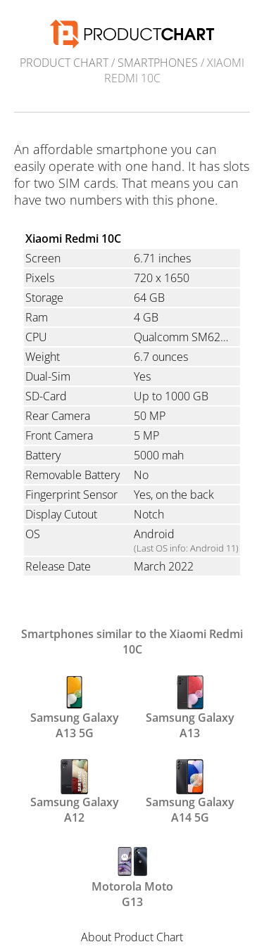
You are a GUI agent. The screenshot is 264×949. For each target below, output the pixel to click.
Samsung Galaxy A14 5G (190, 790)
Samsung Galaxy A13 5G (74, 706)
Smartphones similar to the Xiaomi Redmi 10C (132, 641)
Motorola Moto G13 (132, 875)
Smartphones (158, 62)
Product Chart (64, 62)
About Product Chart (132, 937)
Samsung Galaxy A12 (74, 790)
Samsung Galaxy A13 (190, 706)
